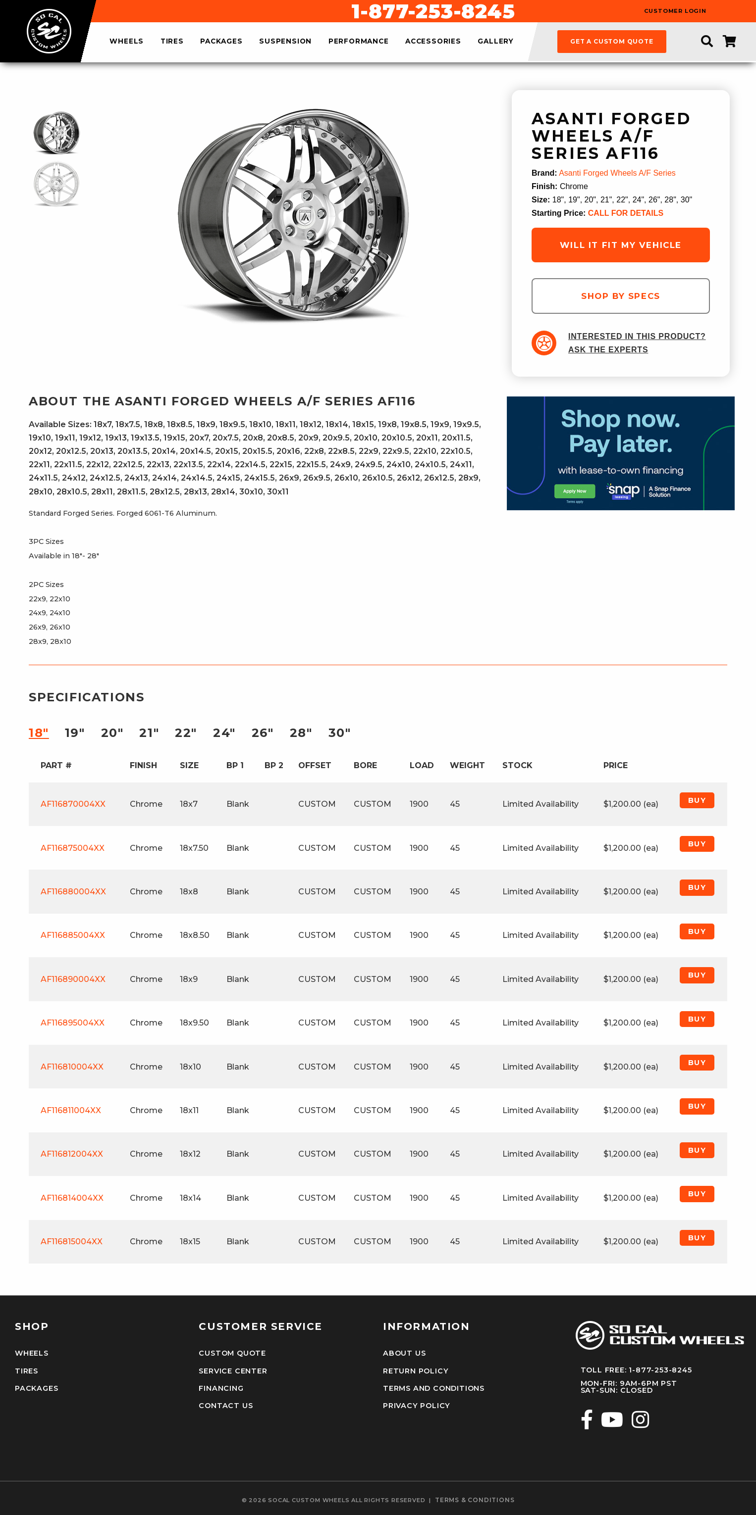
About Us (404, 1353)
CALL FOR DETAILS (625, 213)
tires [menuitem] (172, 42)
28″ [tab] (301, 733)
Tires (26, 1371)
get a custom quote (611, 41)
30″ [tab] (339, 733)
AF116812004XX (72, 1154)
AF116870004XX (73, 804)
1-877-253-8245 (433, 11)
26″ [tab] (263, 733)
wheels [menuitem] (126, 42)
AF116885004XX (73, 935)
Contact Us (226, 1405)
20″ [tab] (112, 733)
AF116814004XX (72, 1198)
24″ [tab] (224, 733)
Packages (36, 1388)
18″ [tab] (39, 733)
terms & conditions (474, 1500)
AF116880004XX (73, 891)
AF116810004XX (72, 1067)
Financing (221, 1388)
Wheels (32, 1353)
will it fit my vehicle (621, 245)
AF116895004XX (73, 1022)
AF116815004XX (72, 1241)
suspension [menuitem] (285, 42)
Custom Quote (232, 1353)
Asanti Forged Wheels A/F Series (617, 173)
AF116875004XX (73, 848)
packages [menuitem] (221, 42)
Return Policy (415, 1371)
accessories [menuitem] (433, 42)
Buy (697, 800)
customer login (675, 11)
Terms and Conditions (434, 1388)
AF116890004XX (73, 979)
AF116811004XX (71, 1110)
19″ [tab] (75, 733)
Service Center (233, 1371)
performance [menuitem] (358, 42)
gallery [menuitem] (496, 42)
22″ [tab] (186, 733)
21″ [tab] (149, 733)
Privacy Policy (416, 1405)
